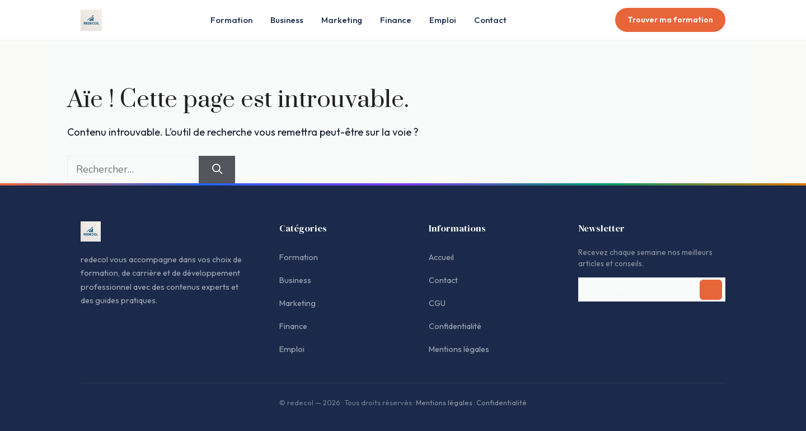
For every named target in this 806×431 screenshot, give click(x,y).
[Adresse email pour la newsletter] (651, 289)
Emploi (442, 20)
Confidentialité (455, 326)
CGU (437, 303)
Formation (231, 20)
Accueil (441, 257)
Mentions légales (459, 349)
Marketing (341, 20)
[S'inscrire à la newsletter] (711, 290)
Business (286, 20)
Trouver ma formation (670, 20)
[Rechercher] (217, 169)
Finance (395, 20)
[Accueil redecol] (91, 20)
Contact (490, 20)
